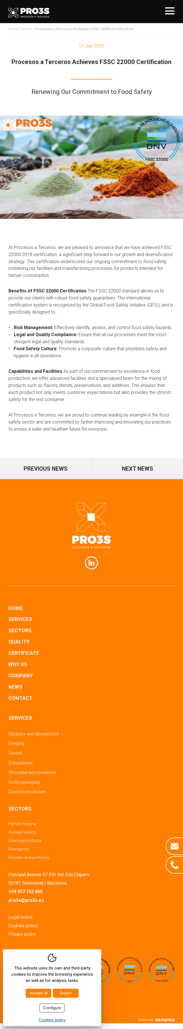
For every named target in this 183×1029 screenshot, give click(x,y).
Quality (19, 642)
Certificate (23, 653)
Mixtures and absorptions (33, 734)
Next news (137, 468)
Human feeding (22, 823)
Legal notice (20, 917)
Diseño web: (156, 1019)
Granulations (20, 763)
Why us (17, 664)
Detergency (18, 849)
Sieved (15, 753)
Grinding (16, 743)
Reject (66, 993)
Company (20, 675)
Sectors (20, 630)
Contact (20, 698)
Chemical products (25, 840)
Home (12, 29)
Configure (52, 1007)
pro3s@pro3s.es (26, 900)
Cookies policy (23, 925)
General (26, 29)
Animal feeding (22, 832)
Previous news (46, 468)
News (15, 687)
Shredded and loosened (31, 772)
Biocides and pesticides (29, 857)
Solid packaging (24, 782)
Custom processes (27, 791)
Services (20, 619)
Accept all (38, 993)
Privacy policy (22, 934)
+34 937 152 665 (25, 891)
